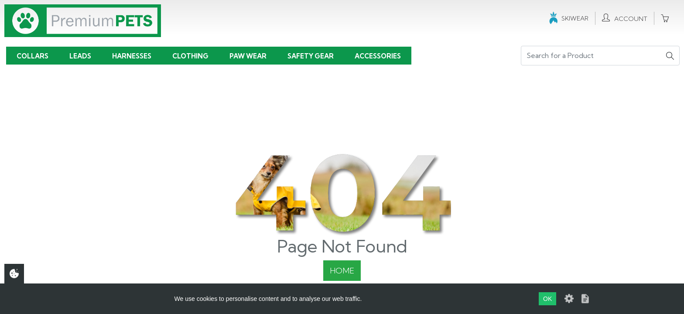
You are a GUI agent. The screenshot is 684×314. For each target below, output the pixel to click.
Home (342, 271)
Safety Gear (310, 56)
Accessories (378, 56)
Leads (80, 56)
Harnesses (131, 56)
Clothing (190, 56)
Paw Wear (248, 56)
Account (624, 18)
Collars (32, 56)
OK (547, 298)
